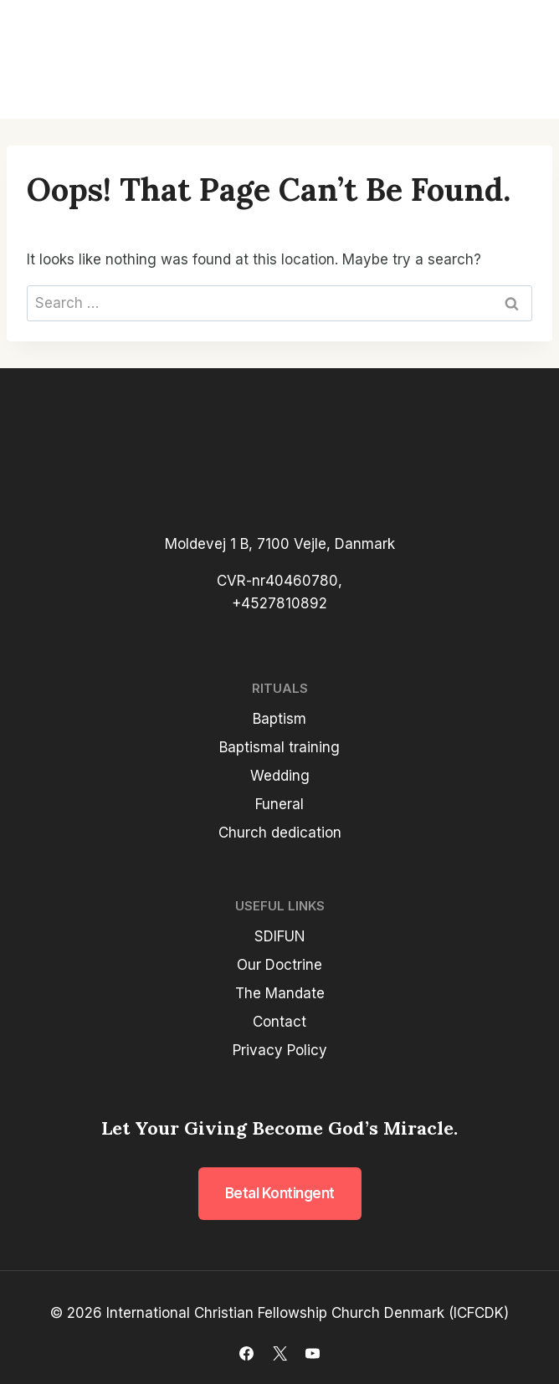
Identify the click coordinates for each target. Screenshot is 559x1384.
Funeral (279, 804)
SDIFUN (279, 936)
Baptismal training (279, 747)
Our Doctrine (279, 964)
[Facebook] (247, 1353)
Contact (279, 1021)
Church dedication (279, 832)
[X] (279, 1353)
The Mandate (280, 993)
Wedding (280, 775)
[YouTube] (312, 1353)
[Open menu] (519, 59)
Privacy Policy (280, 1050)
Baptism (279, 718)
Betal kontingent (280, 1193)
